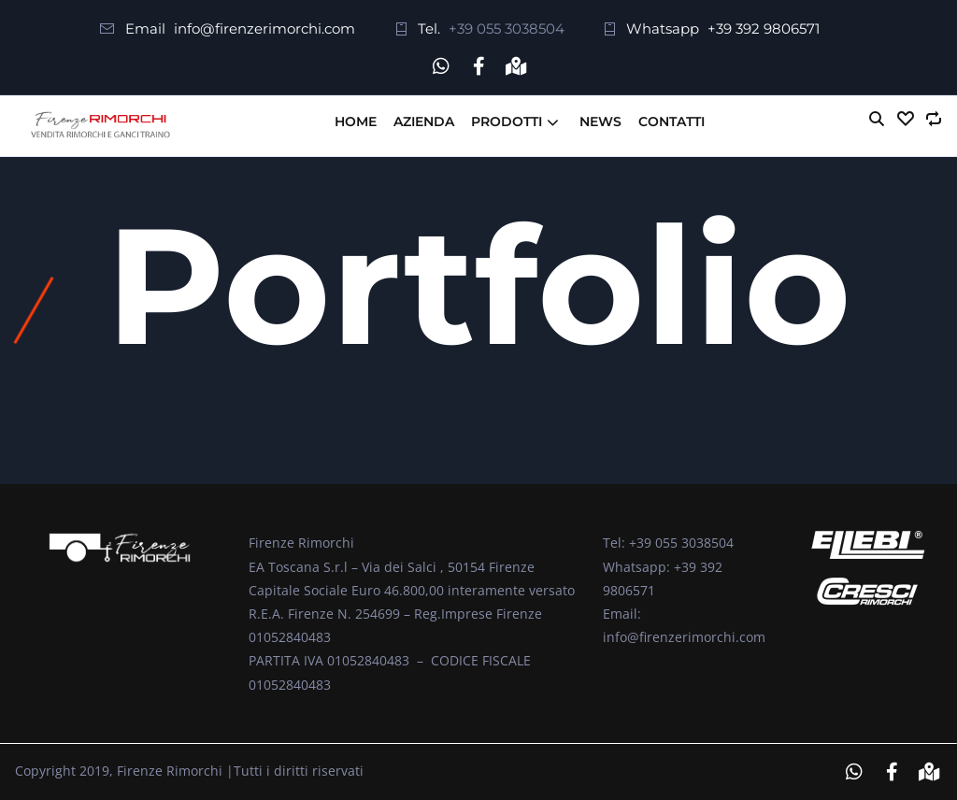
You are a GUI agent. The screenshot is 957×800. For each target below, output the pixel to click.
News (600, 121)
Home (356, 121)
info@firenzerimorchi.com (264, 28)
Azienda (423, 121)
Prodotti (506, 121)
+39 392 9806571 (763, 28)
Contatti (671, 121)
